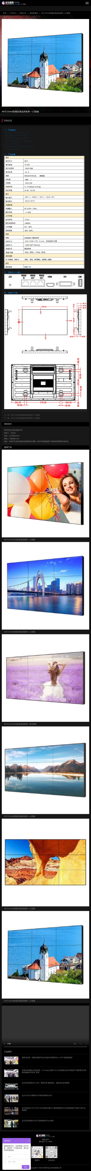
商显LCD (23, 13)
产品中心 (13, 13)
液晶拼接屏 (34, 13)
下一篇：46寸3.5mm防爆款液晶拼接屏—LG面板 (22, 418)
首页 (4, 13)
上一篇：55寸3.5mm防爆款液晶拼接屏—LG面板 (22, 415)
